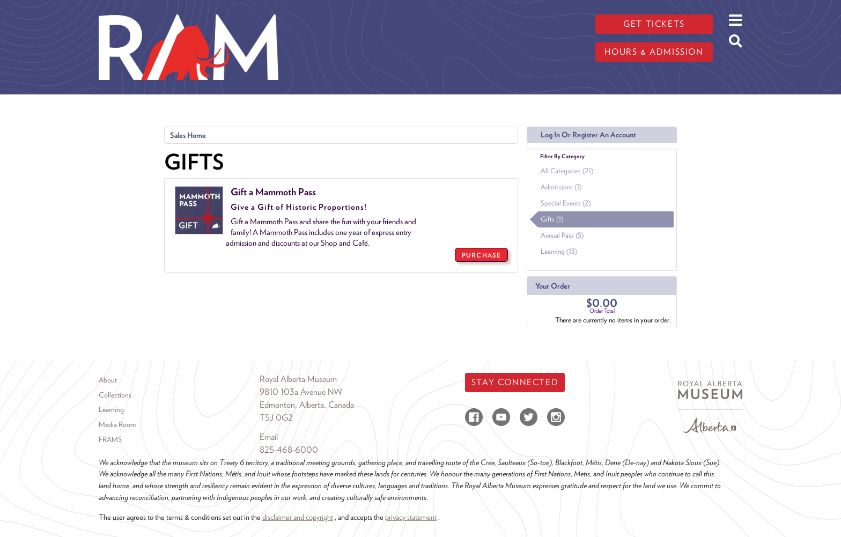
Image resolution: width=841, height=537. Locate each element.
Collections (115, 395)
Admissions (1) (561, 187)
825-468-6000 (289, 450)
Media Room (117, 424)
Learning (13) (559, 251)
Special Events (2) (566, 203)
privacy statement (411, 516)
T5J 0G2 (276, 418)
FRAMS (110, 439)
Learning (111, 409)
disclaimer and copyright (297, 516)
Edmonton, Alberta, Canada (307, 405)
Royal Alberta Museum (298, 379)
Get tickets (654, 24)
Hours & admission (653, 52)
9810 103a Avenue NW (301, 392)
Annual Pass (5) (562, 235)
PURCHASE (481, 255)
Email (269, 437)
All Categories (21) (567, 171)
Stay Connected (514, 382)
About (108, 380)
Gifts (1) (552, 219)
